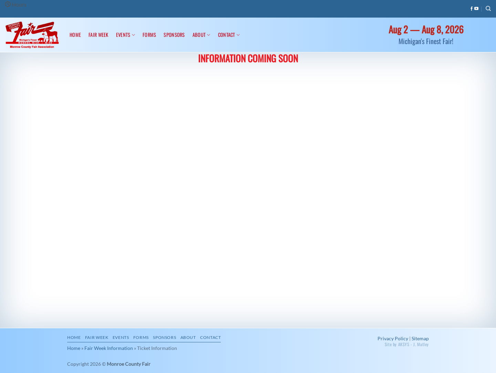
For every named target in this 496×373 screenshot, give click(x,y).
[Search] (488, 8)
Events (125, 34)
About (201, 34)
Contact (229, 34)
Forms (149, 34)
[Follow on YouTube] (476, 9)
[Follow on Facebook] (471, 9)
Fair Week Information (108, 348)
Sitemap (420, 338)
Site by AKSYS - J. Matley (407, 344)
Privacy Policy (393, 338)
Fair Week (98, 34)
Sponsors (174, 34)
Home (75, 34)
